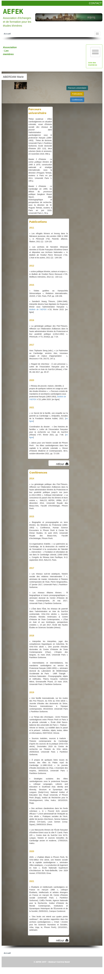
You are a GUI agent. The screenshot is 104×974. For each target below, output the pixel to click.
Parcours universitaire (77, 88)
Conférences (77, 100)
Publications (77, 94)
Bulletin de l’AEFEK (38, 309)
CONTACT (95, 3)
